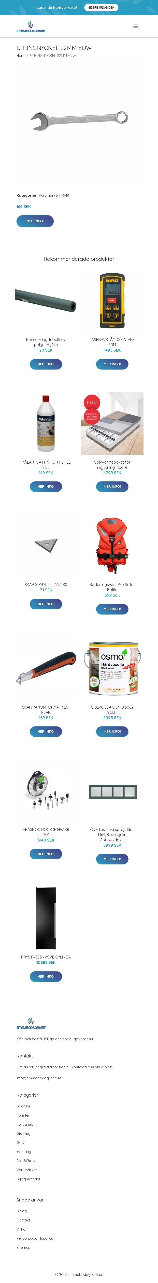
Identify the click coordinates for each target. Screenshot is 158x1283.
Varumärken (49, 195)
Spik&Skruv (26, 1160)
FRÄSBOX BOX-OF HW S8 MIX (46, 832)
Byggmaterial (28, 1179)
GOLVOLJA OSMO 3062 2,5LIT (112, 710)
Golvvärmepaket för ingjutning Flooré (112, 465)
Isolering (23, 1151)
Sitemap (23, 1247)
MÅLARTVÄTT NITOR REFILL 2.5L (46, 465)
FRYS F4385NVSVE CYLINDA (46, 957)
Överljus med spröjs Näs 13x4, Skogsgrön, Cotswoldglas (112, 834)
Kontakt (23, 1220)
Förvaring (24, 1124)
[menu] (136, 26)
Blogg (21, 1211)
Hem (20, 55)
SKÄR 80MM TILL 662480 (46, 584)
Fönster (23, 1115)
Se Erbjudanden (101, 7)
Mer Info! (35, 221)
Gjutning (23, 1133)
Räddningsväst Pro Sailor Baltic (112, 587)
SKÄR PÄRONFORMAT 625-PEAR (46, 710)
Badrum (23, 1106)
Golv (20, 1142)
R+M (65, 195)
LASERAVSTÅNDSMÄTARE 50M (112, 342)
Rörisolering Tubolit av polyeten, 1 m (46, 342)
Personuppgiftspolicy (34, 1238)
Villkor (21, 1229)
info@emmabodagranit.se (38, 1078)
